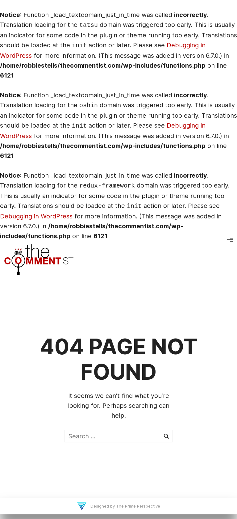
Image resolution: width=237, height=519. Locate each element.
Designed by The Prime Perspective (124, 506)
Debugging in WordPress (36, 216)
